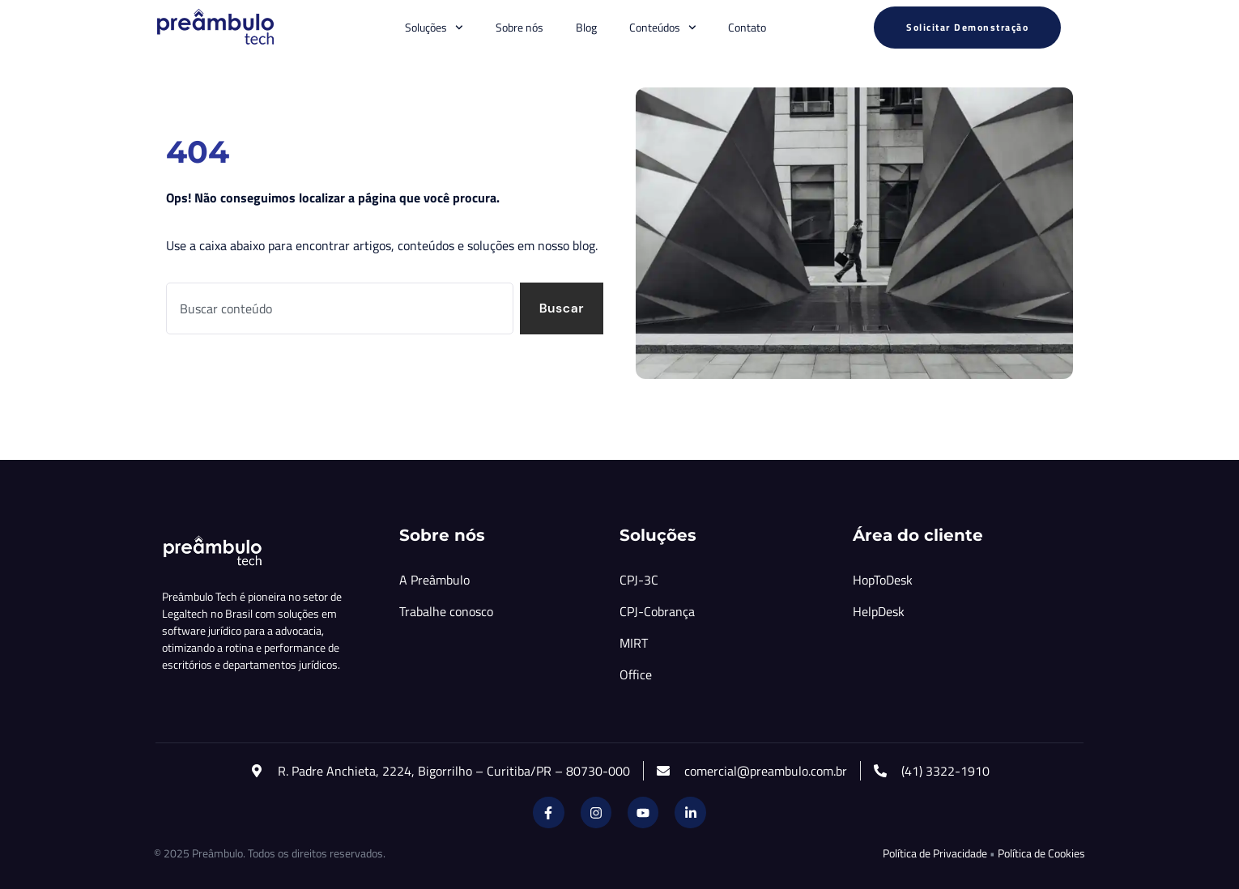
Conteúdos (662, 27)
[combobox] (339, 308)
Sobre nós (519, 27)
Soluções (434, 27)
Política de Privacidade (935, 852)
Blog (586, 27)
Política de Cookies (1041, 852)
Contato (747, 27)
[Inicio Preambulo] (214, 27)
